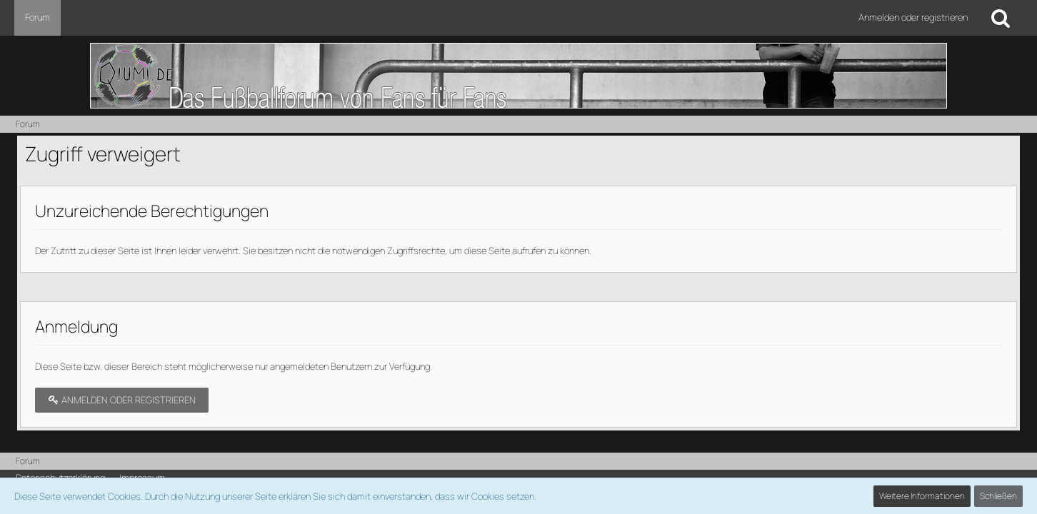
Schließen (998, 496)
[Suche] (1000, 18)
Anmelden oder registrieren (913, 17)
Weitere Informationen (922, 496)
